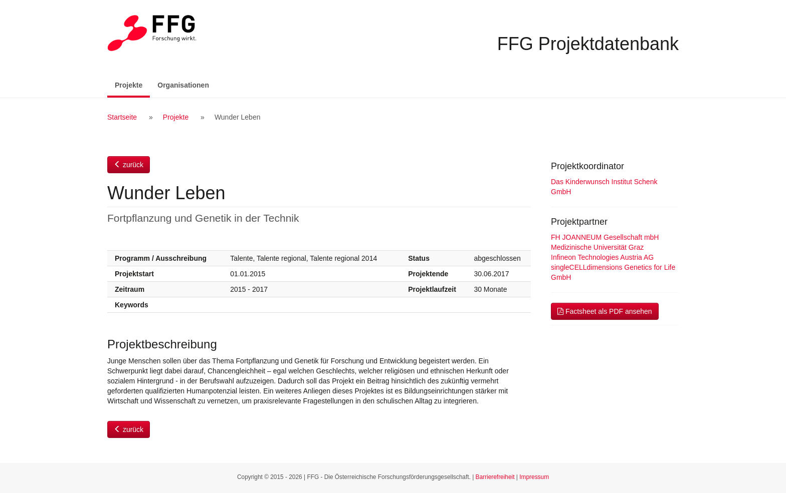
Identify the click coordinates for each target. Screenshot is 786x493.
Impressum (534, 476)
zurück (128, 165)
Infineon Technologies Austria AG (602, 257)
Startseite (122, 117)
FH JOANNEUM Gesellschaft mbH (605, 237)
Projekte (132, 84)
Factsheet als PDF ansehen (604, 311)
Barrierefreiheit (495, 476)
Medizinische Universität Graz (597, 247)
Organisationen (183, 85)
